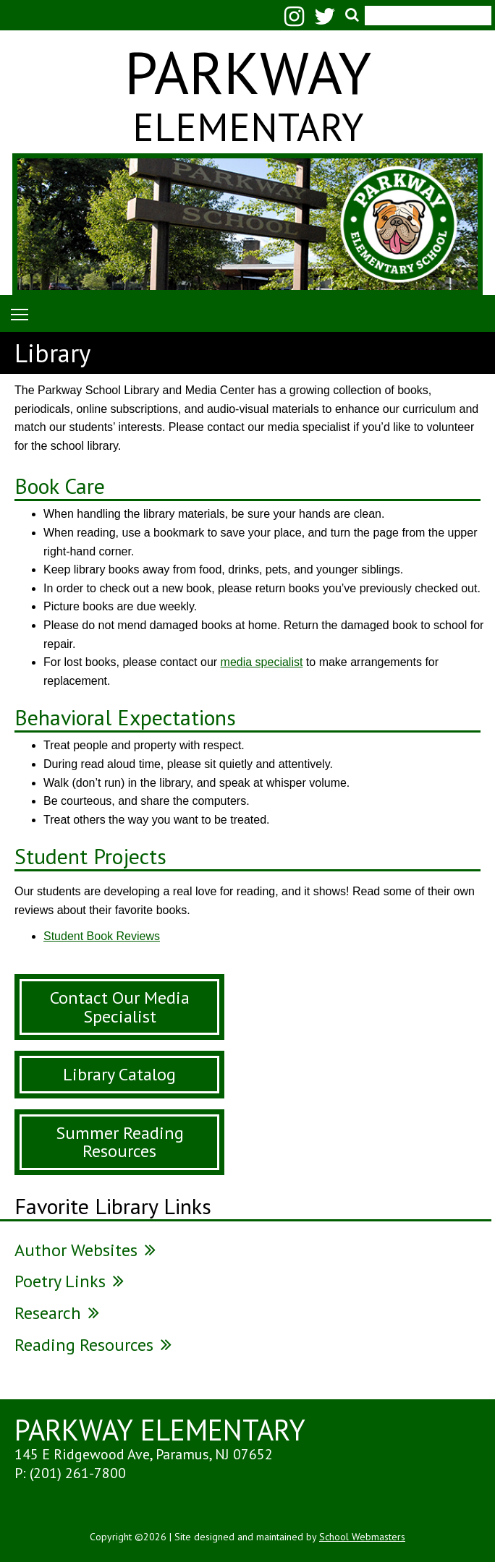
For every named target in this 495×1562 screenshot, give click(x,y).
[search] (424, 7)
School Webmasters (362, 1536)
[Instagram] (297, 20)
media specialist (262, 662)
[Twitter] (328, 20)
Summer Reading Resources (120, 1142)
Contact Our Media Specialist (120, 1007)
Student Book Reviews (101, 936)
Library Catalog (119, 1074)
